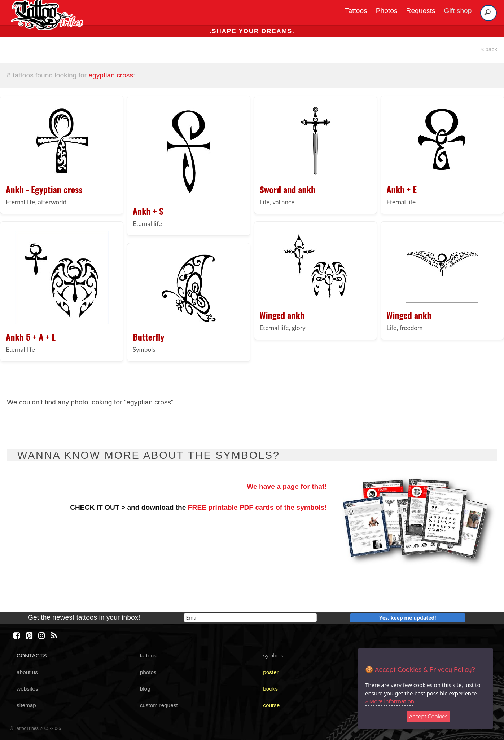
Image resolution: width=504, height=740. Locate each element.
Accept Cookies (428, 716)
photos (148, 672)
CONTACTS (32, 655)
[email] (250, 617)
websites (27, 689)
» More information (389, 701)
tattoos (148, 655)
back (489, 49)
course (271, 705)
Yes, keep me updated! (407, 617)
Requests (420, 10)
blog (145, 689)
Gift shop (458, 10)
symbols (273, 655)
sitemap (26, 705)
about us (27, 672)
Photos (387, 10)
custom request (159, 705)
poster (271, 672)
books (270, 689)
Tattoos (356, 10)
